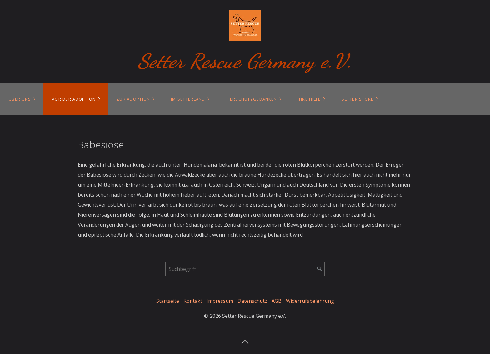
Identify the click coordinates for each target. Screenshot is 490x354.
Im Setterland (188, 99)
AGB (277, 300)
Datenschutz (252, 300)
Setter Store (357, 99)
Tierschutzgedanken (251, 99)
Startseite (167, 300)
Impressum (220, 300)
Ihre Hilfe (309, 99)
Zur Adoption (133, 99)
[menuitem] (21, 99)
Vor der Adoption (74, 99)
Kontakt (192, 300)
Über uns (20, 99)
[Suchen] (320, 269)
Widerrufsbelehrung (310, 300)
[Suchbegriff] (245, 269)
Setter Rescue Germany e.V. (245, 61)
